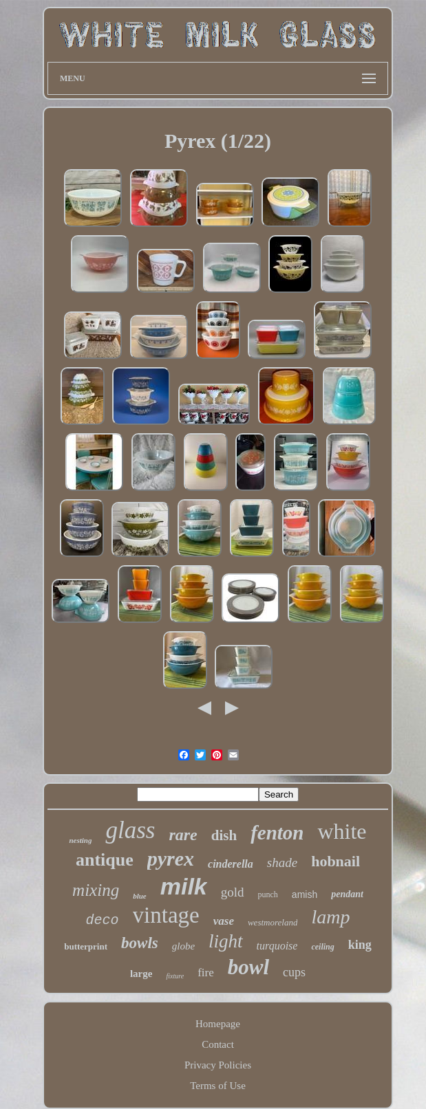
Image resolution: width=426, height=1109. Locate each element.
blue (140, 896)
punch (268, 894)
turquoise (277, 946)
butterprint (85, 946)
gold (232, 892)
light (226, 941)
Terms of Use (218, 1085)
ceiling (322, 947)
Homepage (217, 1023)
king (360, 945)
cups (294, 972)
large (141, 973)
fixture (175, 976)
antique (105, 860)
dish (224, 835)
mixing (95, 890)
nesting (80, 840)
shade (282, 862)
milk (183, 886)
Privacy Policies (217, 1064)
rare (183, 835)
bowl (248, 967)
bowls (139, 943)
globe (183, 946)
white (341, 831)
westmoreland (272, 922)
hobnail (335, 861)
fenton (277, 833)
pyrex (170, 858)
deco (102, 920)
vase (223, 920)
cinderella (230, 864)
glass (130, 830)
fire (206, 972)
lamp (330, 916)
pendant (347, 894)
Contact (218, 1044)
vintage (166, 915)
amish (304, 894)
